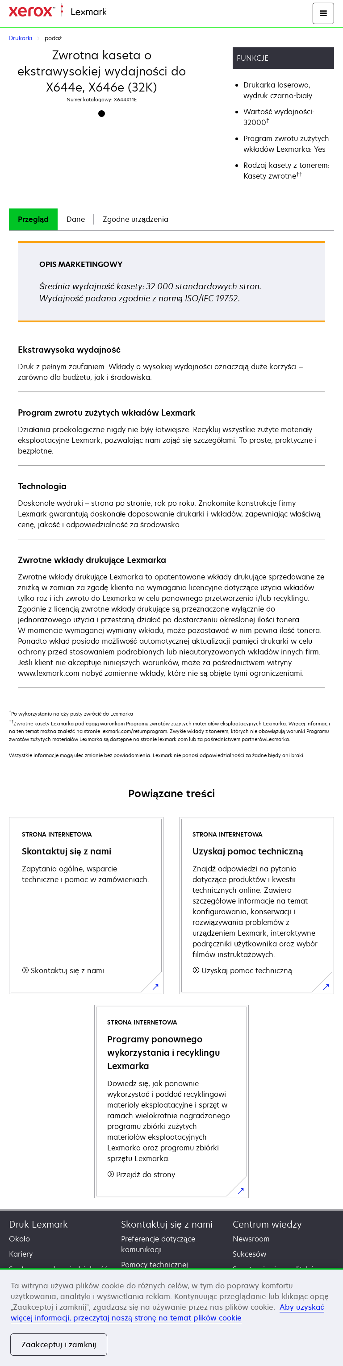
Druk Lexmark (38, 1224)
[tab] (33, 219)
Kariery (21, 1254)
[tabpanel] (171, 464)
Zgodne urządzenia (135, 219)
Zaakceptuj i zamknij (58, 1344)
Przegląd (33, 219)
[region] (171, 1317)
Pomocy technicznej (154, 1265)
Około (19, 1239)
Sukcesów (249, 1254)
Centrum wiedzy (267, 1224)
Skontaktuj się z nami (167, 1224)
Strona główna (128, 12)
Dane (76, 219)
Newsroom (251, 1239)
